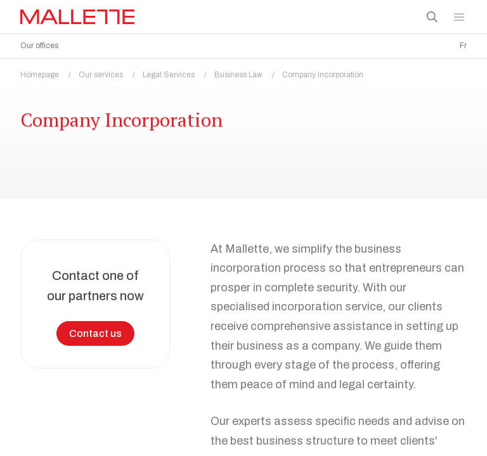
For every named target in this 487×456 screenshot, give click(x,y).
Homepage (49, 71)
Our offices (39, 45)
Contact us (95, 330)
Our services (111, 71)
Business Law (248, 71)
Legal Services (178, 71)
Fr (463, 45)
